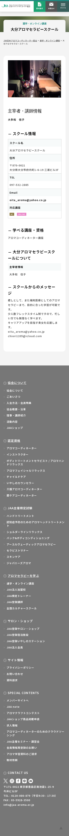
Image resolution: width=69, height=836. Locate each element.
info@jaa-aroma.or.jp (18, 805)
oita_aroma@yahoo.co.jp (28, 200)
